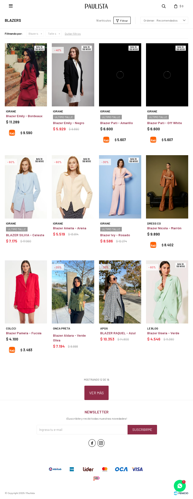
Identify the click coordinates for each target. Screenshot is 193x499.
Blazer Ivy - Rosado (115, 235)
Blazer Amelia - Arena (69, 228)
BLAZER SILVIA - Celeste (25, 235)
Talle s (52, 33)
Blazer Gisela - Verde (163, 333)
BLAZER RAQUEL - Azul (118, 333)
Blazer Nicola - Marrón (164, 228)
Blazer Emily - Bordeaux (24, 116)
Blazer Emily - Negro (68, 123)
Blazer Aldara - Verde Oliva (69, 337)
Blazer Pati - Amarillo (116, 123)
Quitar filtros (73, 33)
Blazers (33, 33)
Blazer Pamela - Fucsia (23, 333)
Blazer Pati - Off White (164, 123)
